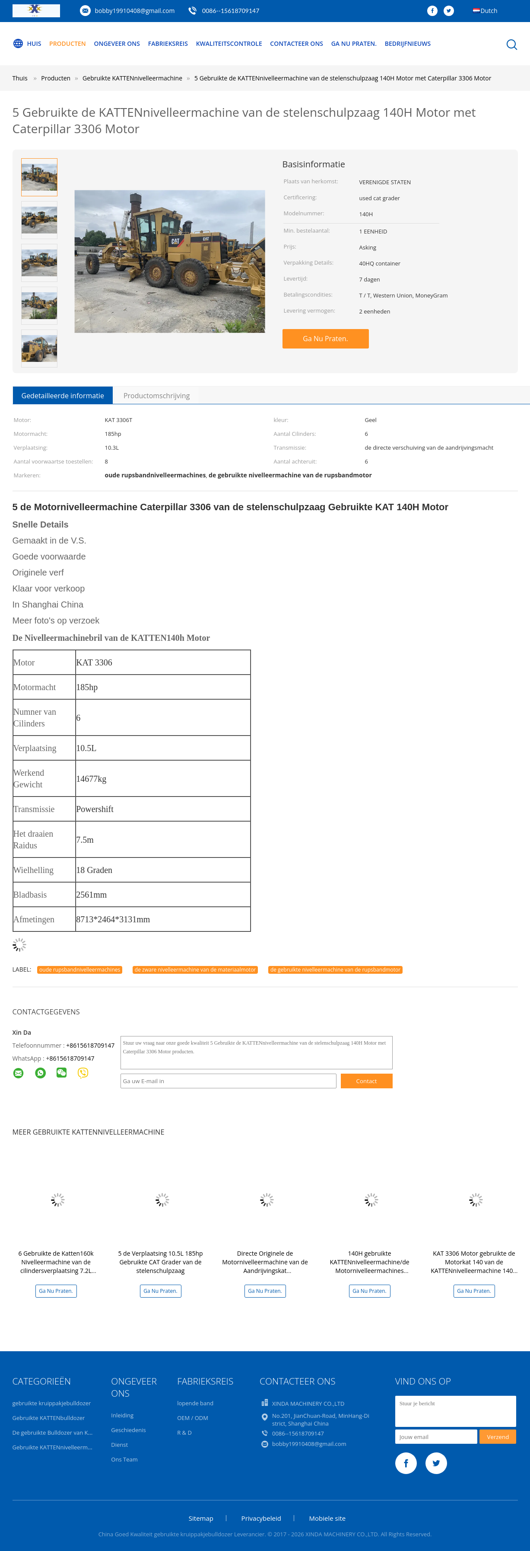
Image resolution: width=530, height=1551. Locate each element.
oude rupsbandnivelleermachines (79, 969)
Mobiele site (327, 1518)
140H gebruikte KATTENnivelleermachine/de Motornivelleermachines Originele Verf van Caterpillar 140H (369, 1270)
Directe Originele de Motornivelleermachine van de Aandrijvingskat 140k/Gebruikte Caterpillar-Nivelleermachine (265, 1270)
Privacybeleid (261, 1518)
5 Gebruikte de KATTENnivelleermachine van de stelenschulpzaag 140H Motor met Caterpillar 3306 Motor (342, 78)
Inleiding (122, 1415)
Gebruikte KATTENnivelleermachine (59, 1447)
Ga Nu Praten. (354, 43)
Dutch (489, 10)
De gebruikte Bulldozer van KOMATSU (62, 1432)
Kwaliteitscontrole (229, 43)
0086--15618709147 (230, 10)
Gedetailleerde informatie (63, 395)
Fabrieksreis (168, 43)
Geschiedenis (128, 1430)
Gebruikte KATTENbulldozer (49, 1418)
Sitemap (201, 1518)
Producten (67, 43)
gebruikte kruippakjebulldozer (52, 1403)
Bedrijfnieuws (408, 43)
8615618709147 (71, 1058)
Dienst (119, 1445)
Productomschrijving (157, 395)
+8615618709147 (90, 1045)
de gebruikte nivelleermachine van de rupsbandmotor (335, 969)
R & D (184, 1432)
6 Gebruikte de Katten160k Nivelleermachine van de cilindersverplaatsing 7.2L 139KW (55, 1266)
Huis (27, 43)
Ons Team (124, 1459)
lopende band (195, 1403)
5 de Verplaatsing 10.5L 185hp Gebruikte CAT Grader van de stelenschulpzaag (160, 1262)
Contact (366, 1081)
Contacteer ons (296, 43)
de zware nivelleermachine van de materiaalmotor (195, 969)
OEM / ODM (192, 1418)
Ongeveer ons (117, 43)
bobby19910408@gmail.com (135, 10)
